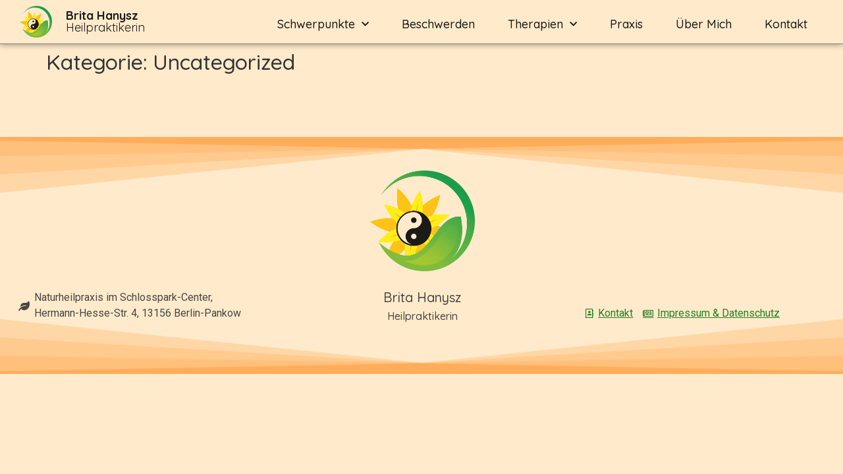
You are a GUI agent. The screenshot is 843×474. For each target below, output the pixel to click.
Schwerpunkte (323, 25)
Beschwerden (438, 24)
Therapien (542, 25)
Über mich (704, 24)
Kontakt (786, 24)
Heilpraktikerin (105, 21)
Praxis (626, 24)
